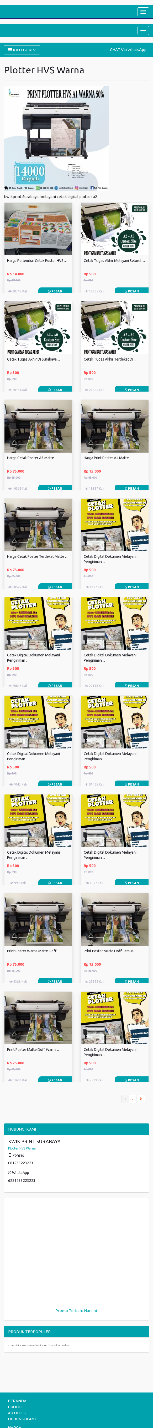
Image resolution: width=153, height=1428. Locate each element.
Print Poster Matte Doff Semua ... (110, 951)
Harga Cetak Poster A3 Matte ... (32, 458)
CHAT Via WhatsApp (128, 49)
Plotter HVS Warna (22, 1148)
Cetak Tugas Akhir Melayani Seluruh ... (115, 261)
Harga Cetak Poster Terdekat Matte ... (37, 556)
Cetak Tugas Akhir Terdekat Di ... (110, 359)
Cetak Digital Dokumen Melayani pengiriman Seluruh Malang (39, 1345)
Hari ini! (91, 1310)
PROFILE (16, 1407)
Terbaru (76, 1310)
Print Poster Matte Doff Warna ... (33, 1049)
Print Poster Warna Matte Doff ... (33, 951)
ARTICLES (17, 1413)
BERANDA (17, 1401)
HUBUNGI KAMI (22, 1419)
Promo (61, 1310)
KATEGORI (22, 50)
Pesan (55, 291)
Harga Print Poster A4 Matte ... (108, 458)
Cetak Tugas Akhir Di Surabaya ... (33, 359)
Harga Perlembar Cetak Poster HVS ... (37, 261)
